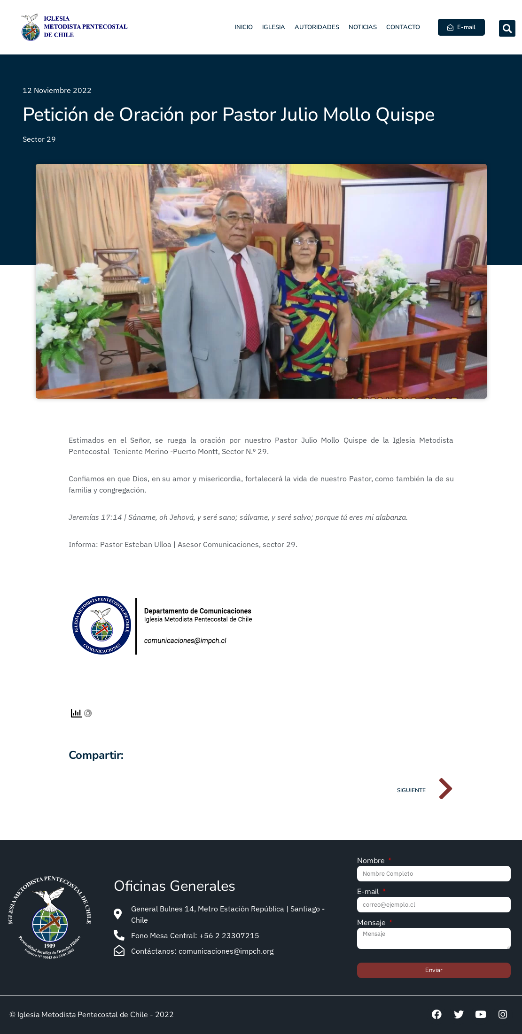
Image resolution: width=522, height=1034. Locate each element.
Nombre (372, 861)
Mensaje (372, 923)
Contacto (403, 27)
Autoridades (317, 27)
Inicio (244, 27)
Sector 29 (39, 139)
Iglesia (273, 27)
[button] (507, 28)
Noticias (363, 27)
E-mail (369, 892)
